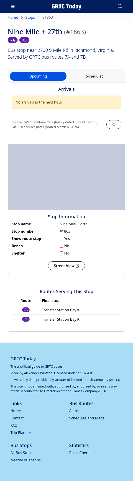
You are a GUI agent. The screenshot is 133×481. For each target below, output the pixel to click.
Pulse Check (79, 452)
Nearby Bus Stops (25, 460)
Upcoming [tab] (38, 76)
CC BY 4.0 (85, 373)
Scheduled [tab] (95, 76)
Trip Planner (20, 432)
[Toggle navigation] (13, 6)
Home (13, 17)
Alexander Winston (38, 373)
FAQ (13, 425)
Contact (17, 418)
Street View (66, 265)
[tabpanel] (66, 110)
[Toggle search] (120, 6)
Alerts (74, 410)
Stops (30, 17)
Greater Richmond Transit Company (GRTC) (87, 379)
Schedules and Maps (86, 418)
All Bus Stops (21, 452)
